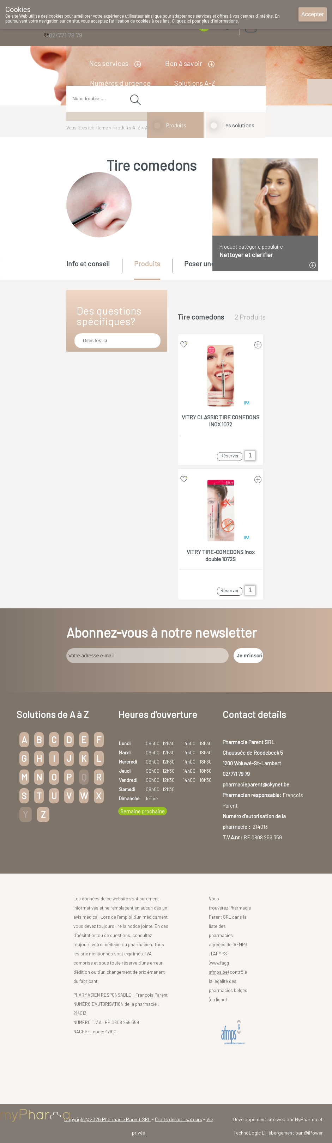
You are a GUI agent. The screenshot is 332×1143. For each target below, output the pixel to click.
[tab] (93, 269)
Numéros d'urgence (120, 83)
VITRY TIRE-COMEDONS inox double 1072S (221, 555)
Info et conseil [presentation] (88, 263)
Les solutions (238, 125)
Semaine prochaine (142, 811)
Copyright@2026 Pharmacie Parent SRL (107, 1119)
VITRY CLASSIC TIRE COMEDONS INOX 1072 (220, 420)
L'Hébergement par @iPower (292, 1133)
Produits (176, 125)
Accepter (312, 14)
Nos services (108, 63)
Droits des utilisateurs (178, 1119)
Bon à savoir (183, 63)
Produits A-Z (126, 127)
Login (268, 24)
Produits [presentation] (147, 263)
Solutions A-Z (194, 83)
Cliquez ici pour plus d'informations (205, 21)
